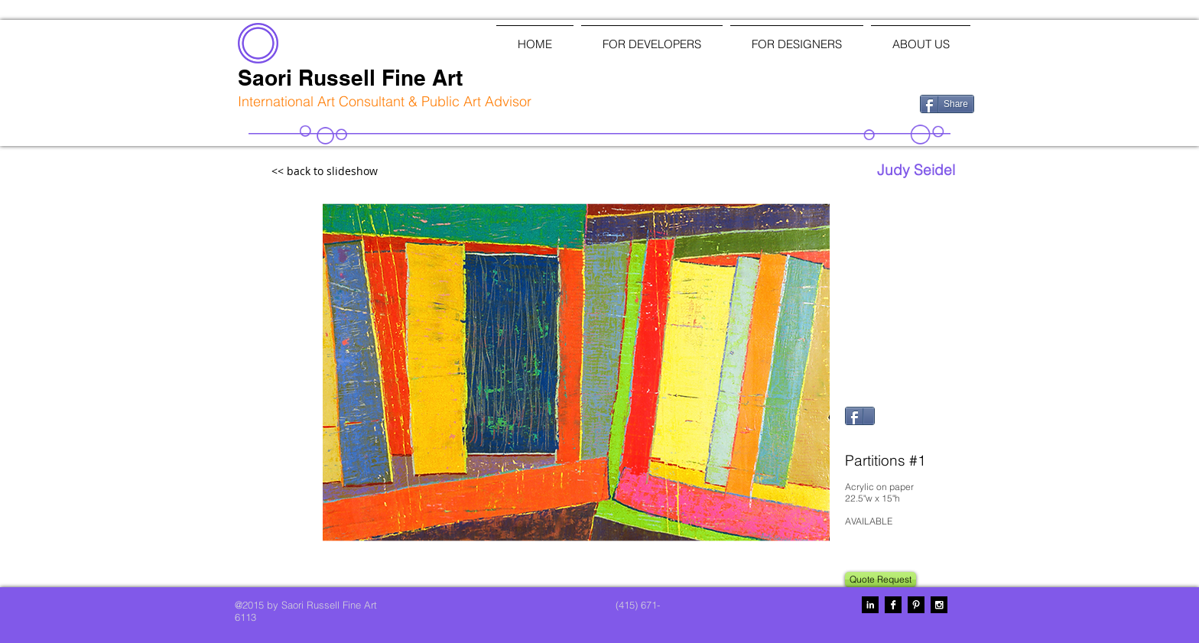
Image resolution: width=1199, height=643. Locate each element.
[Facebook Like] (828, 102)
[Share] (947, 104)
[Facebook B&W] (893, 604)
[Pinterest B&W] (916, 604)
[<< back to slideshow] (357, 172)
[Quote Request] (880, 579)
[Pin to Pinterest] (864, 437)
